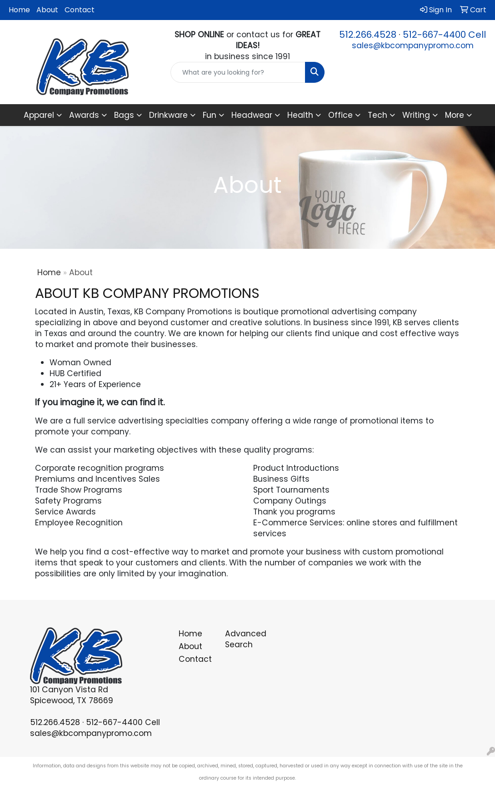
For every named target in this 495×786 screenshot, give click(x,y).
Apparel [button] (39, 115)
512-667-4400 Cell (444, 34)
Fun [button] (209, 115)
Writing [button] (416, 115)
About (47, 10)
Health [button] (300, 115)
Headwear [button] (251, 115)
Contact (80, 10)
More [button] (454, 115)
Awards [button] (84, 115)
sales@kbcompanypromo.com (413, 45)
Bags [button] (124, 115)
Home (19, 10)
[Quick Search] (237, 72)
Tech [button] (377, 115)
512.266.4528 (367, 34)
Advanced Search (242, 639)
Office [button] (340, 115)
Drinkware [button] (168, 115)
